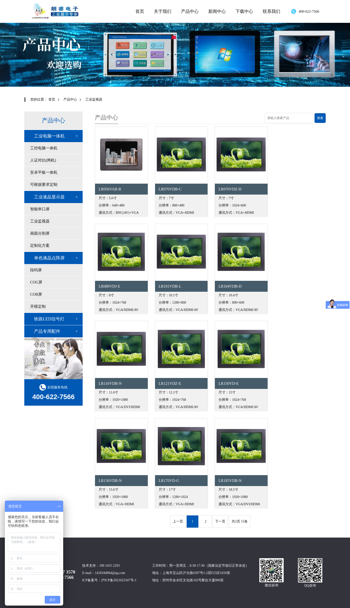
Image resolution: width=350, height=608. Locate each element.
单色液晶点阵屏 (49, 258)
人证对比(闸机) (43, 160)
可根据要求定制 (43, 184)
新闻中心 (217, 11)
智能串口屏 (40, 209)
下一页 (220, 521)
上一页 (178, 521)
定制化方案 (40, 245)
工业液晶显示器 (49, 197)
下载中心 (244, 11)
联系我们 (271, 11)
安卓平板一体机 (43, 172)
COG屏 (36, 282)
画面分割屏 (40, 233)
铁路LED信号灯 (49, 319)
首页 (139, 11)
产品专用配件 (47, 331)
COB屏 (36, 294)
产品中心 (190, 11)
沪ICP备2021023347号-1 (118, 580)
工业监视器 (93, 99)
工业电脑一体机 (49, 136)
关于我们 (162, 11)
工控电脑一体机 (43, 148)
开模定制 (38, 306)
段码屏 (36, 270)
